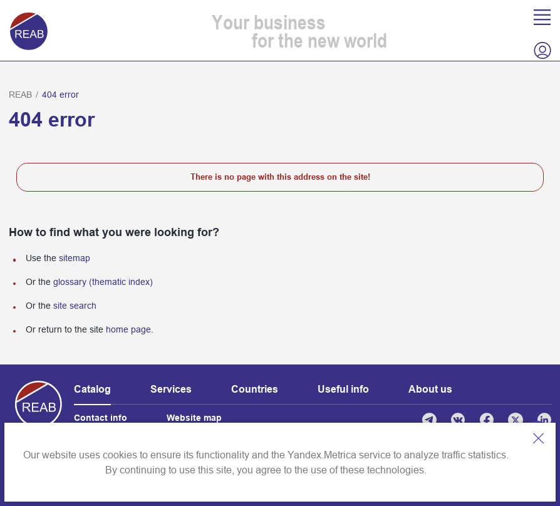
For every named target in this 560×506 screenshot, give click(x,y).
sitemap (74, 258)
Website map (194, 418)
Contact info (100, 418)
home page (128, 329)
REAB (20, 95)
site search (74, 306)
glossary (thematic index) (103, 282)
